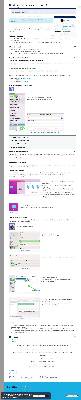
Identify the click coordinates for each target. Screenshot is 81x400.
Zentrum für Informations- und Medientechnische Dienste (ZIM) (35, 11)
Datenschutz (24, 386)
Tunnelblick (36, 71)
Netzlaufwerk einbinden (36, 16)
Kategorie (11, 370)
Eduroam (26, 80)
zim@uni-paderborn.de (61, 350)
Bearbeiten (51, 35)
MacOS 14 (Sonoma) (66, 25)
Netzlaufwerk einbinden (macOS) (20, 12)
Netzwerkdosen (26, 78)
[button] (39, 396)
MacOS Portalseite (65, 34)
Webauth (26, 81)
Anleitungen (13, 372)
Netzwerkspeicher (61, 11)
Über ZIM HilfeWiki (26, 388)
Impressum (24, 391)
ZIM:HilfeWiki (53, 11)
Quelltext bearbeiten (52, 35)
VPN (41, 329)
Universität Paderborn (16, 11)
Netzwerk (13, 341)
